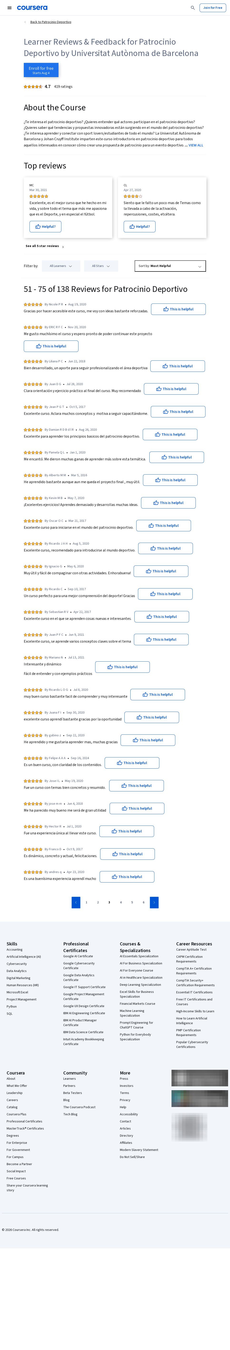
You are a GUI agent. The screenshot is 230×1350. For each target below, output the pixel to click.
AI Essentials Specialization (139, 956)
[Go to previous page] (76, 902)
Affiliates (126, 1142)
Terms (124, 1093)
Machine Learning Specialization (132, 1013)
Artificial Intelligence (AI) (24, 956)
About (11, 1078)
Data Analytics (17, 971)
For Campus (15, 1157)
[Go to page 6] (143, 902)
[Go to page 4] (121, 902)
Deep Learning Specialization (140, 984)
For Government (18, 1150)
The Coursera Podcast (79, 1107)
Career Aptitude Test (191, 949)
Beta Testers (72, 1093)
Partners (69, 1086)
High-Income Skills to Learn (195, 1011)
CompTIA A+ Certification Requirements (194, 971)
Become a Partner (19, 1164)
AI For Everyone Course (136, 970)
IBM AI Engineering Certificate (84, 1013)
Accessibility (129, 1114)
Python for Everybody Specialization (135, 1037)
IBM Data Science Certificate (83, 1032)
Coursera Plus (16, 1114)
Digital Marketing (18, 978)
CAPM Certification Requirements (189, 959)
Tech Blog (70, 1114)
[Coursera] (32, 8)
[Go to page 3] (109, 902)
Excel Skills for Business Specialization (137, 994)
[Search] (193, 8)
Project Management (21, 999)
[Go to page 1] (86, 902)
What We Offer (17, 1086)
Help (123, 1107)
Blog (66, 1100)
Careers (12, 1100)
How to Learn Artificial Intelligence (191, 1021)
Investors (126, 1086)
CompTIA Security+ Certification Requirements (195, 983)
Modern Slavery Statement (139, 1150)
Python (12, 1006)
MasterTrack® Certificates (25, 1128)
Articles (125, 1128)
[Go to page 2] (98, 902)
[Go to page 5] (132, 902)
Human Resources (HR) (23, 985)
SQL (9, 1013)
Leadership (15, 1093)
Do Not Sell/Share (132, 1157)
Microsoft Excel (17, 992)
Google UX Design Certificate (83, 1006)
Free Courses (16, 1178)
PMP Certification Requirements (188, 1032)
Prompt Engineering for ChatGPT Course (136, 1025)
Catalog (12, 1107)
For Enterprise (17, 1142)
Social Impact (16, 1171)
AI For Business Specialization (141, 963)
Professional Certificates (24, 1121)
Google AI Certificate (78, 956)
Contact (125, 1121)
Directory (126, 1135)
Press (124, 1078)
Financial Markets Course (137, 1003)
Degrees (13, 1135)
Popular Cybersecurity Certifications (192, 1044)
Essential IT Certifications (194, 992)
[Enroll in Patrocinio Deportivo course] (41, 70)
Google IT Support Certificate (84, 987)
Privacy (125, 1100)
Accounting (15, 949)
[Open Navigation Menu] (9, 8)
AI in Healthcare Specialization (141, 977)
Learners (69, 1078)
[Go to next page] (154, 902)
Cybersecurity (17, 964)
